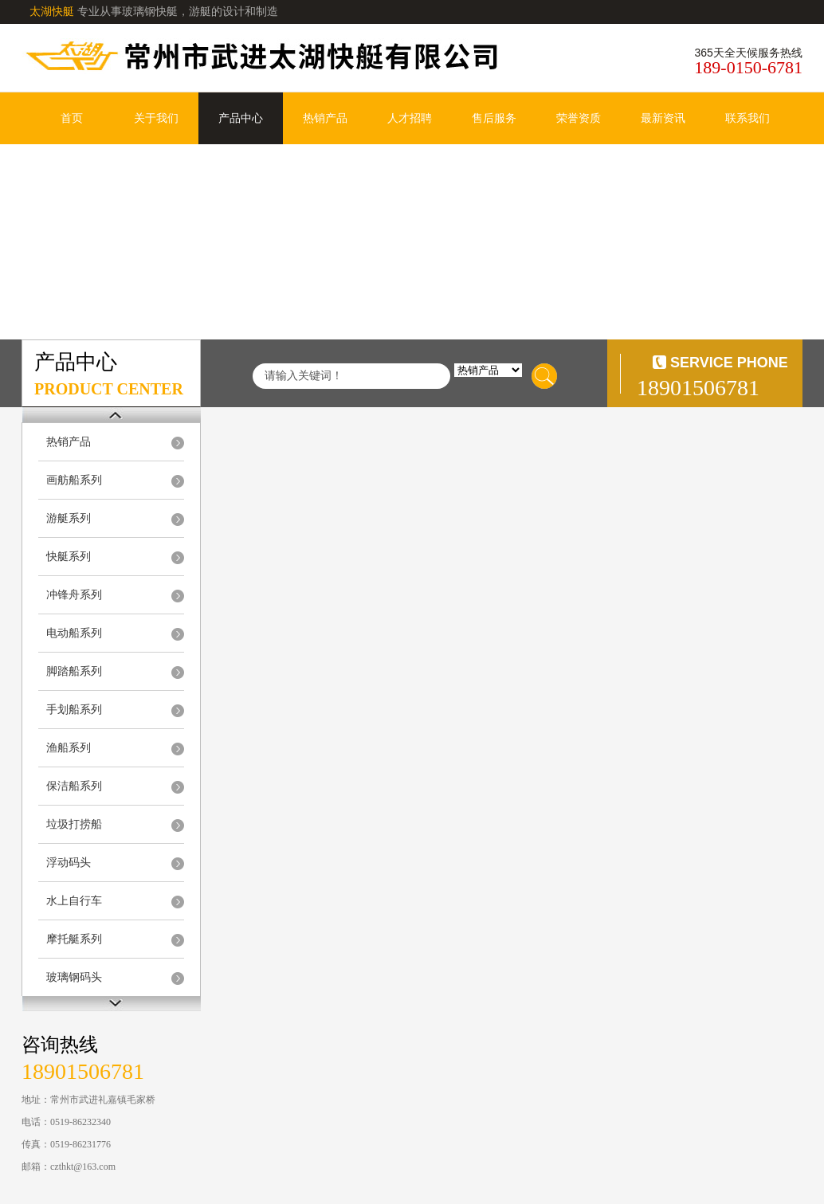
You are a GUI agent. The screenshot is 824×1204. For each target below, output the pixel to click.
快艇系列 (68, 557)
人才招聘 (409, 118)
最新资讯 (663, 118)
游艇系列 (68, 518)
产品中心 (240, 118)
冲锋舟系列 (74, 595)
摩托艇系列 (74, 939)
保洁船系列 (74, 786)
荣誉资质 (578, 118)
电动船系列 (74, 633)
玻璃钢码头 (74, 977)
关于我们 (156, 118)
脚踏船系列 (74, 671)
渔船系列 (68, 748)
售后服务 (494, 118)
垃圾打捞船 (74, 824)
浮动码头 (68, 863)
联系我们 (747, 118)
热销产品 (325, 118)
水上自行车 (74, 901)
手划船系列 (74, 710)
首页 (72, 118)
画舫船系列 (74, 480)
